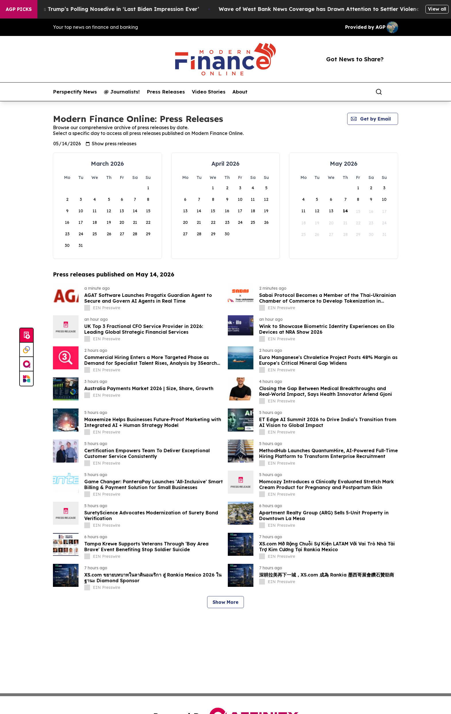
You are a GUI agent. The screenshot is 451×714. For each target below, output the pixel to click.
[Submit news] (26, 335)
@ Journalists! (122, 92)
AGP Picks (19, 9)
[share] (394, 92)
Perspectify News (75, 92)
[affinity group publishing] (26, 364)
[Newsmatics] (26, 378)
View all (437, 9)
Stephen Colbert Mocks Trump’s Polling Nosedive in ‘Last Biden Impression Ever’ (141, 9)
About (239, 92)
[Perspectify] (26, 350)
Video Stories (209, 92)
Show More (225, 602)
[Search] (379, 91)
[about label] (87, 308)
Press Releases (166, 92)
